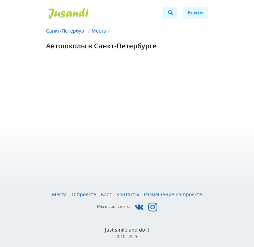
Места (99, 30)
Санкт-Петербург (66, 30)
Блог (106, 194)
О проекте (84, 194)
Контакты (127, 194)
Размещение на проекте (173, 194)
